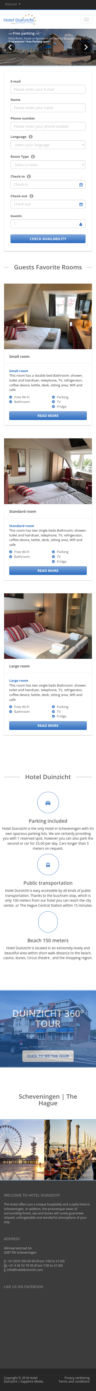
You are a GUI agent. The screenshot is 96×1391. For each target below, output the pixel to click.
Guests (16, 216)
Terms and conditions (74, 1381)
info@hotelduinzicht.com (25, 1270)
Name (15, 99)
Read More (47, 415)
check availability (48, 238)
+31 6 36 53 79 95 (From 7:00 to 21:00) (35, 1265)
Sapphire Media (31, 1381)
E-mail (15, 81)
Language (18, 136)
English (13, 4)
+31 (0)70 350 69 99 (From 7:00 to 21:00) (36, 1261)
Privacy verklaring (77, 1378)
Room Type (19, 156)
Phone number (22, 118)
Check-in (17, 176)
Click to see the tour (48, 1056)
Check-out (18, 196)
